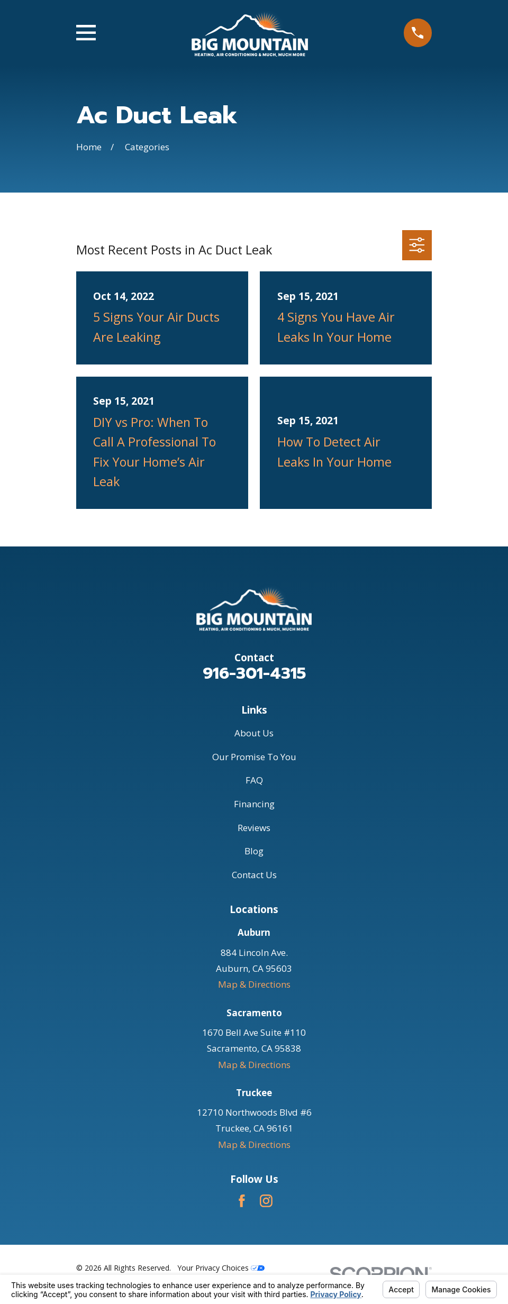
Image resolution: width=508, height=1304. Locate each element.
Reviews (254, 828)
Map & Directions (254, 984)
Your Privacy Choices (221, 1268)
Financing (254, 804)
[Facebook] (241, 1200)
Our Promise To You (254, 757)
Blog (254, 851)
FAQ (254, 780)
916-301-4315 (254, 673)
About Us (254, 733)
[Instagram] (266, 1200)
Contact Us (254, 875)
